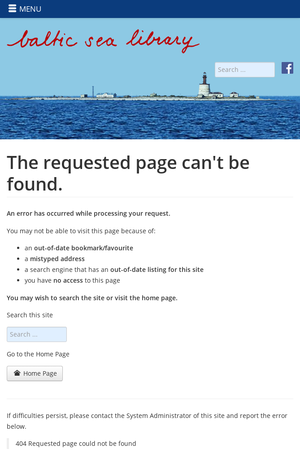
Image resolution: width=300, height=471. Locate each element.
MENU (24, 9)
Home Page (35, 373)
